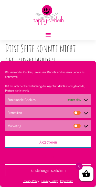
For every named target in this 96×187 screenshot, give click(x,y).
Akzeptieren (48, 142)
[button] (48, 34)
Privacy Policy (31, 181)
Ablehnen (48, 156)
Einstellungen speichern (48, 170)
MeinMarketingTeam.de (71, 85)
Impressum (66, 181)
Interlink (24, 90)
